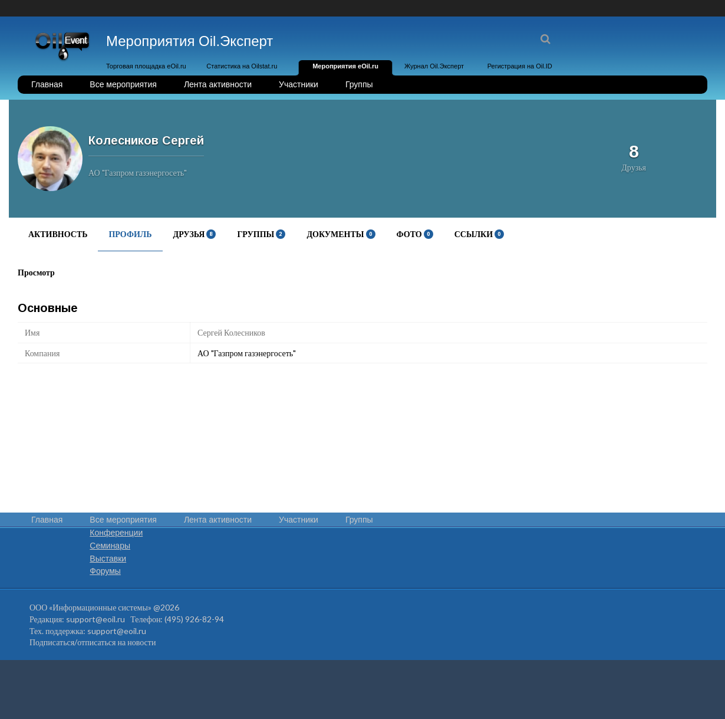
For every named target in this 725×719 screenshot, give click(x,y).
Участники (298, 84)
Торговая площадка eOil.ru (146, 66)
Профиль (129, 234)
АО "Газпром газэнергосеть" (246, 353)
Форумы (105, 571)
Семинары (110, 545)
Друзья (194, 234)
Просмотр (36, 272)
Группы (359, 84)
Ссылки (479, 234)
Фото (415, 234)
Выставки (108, 558)
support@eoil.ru (95, 619)
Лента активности (218, 84)
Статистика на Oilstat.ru (241, 66)
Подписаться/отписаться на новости (92, 642)
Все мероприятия (123, 84)
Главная (46, 84)
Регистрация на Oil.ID (519, 66)
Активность (57, 234)
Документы (341, 234)
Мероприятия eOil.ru (345, 66)
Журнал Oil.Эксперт (434, 66)
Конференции (116, 532)
